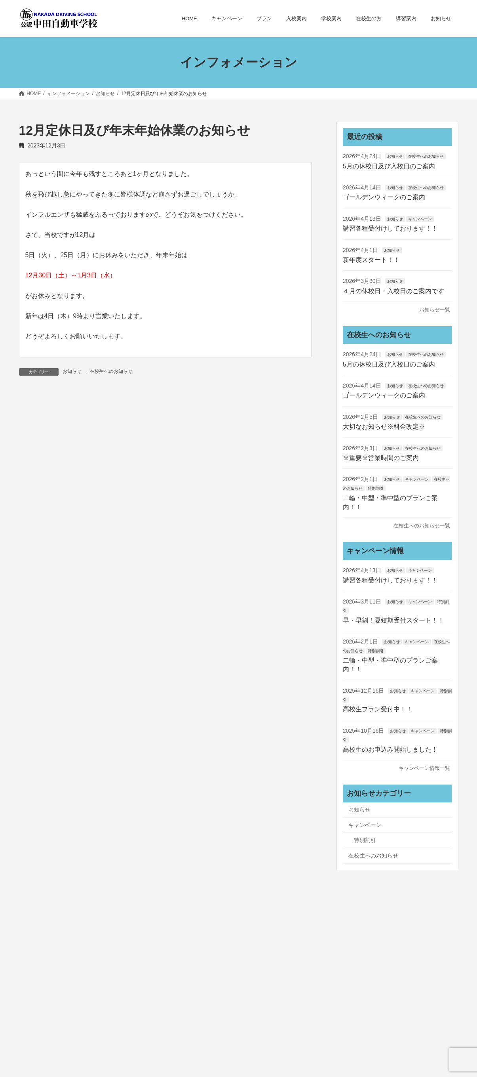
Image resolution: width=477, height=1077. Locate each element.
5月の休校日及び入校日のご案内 (389, 165)
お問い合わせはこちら (63, 1034)
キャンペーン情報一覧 (424, 768)
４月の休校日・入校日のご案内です (393, 290)
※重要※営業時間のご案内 (381, 457)
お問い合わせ (300, 981)
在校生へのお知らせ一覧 (421, 526)
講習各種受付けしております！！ (390, 228)
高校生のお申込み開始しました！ (390, 749)
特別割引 (376, 488)
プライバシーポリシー (187, 981)
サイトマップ (249, 981)
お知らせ (72, 371)
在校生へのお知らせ (111, 371)
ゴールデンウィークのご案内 (384, 197)
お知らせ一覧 (434, 310)
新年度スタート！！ (371, 259)
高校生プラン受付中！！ (377, 709)
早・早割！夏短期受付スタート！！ (393, 620)
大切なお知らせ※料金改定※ (384, 426)
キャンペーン (419, 218)
